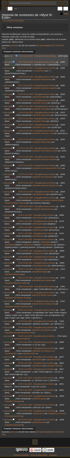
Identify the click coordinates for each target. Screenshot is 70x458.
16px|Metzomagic (39, 272)
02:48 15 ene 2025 (25, 293)
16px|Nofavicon (39, 194)
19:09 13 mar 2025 (25, 198)
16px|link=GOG (39, 121)
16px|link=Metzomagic (42, 142)
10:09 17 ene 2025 (25, 269)
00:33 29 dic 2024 (25, 420)
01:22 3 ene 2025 (25, 357)
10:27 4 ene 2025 (25, 342)
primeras (14, 46)
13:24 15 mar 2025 (25, 113)
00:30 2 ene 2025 (25, 390)
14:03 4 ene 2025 (25, 336)
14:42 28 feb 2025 (25, 263)
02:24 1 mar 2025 (25, 239)
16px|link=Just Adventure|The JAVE (47, 168)
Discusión (10, 9)
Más (15, 8)
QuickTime (40, 71)
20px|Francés (38, 230)
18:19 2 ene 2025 (25, 369)
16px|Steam (37, 366)
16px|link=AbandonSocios (43, 209)
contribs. (51, 56)
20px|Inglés (37, 224)
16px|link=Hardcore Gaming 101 (45, 186)
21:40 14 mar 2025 (25, 148)
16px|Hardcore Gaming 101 (43, 304)
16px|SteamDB (39, 97)
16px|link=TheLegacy (41, 109)
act (6, 62)
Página (4, 9)
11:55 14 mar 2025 (25, 165)
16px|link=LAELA (40, 127)
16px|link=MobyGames (42, 79)
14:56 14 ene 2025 (25, 301)
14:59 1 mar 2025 (25, 227)
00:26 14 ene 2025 (25, 310)
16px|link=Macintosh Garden (44, 159)
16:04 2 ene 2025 (25, 384)
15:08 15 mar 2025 (25, 106)
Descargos (53, 455)
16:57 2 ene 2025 (25, 378)
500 (3, 48)
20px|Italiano (38, 236)
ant (10, 56)
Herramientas (65, 9)
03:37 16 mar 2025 (25, 85)
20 (50, 46)
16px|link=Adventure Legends (44, 88)
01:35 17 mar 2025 (25, 68)
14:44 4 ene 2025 (25, 327)
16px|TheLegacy (39, 399)
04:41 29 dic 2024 (25, 411)
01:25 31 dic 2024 (25, 396)
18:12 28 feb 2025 (25, 251)
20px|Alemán (38, 218)
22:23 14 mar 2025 (25, 139)
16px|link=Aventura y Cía (43, 133)
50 (53, 46)
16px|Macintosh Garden (42, 280)
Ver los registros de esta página (13, 21)
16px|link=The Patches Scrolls (45, 151)
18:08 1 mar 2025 (25, 221)
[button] (35, 27)
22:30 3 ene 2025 (25, 348)
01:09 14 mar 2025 (25, 183)
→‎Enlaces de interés (21, 339)
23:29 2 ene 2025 (25, 363)
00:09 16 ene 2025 (25, 287)
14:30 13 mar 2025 (25, 206)
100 (57, 46)
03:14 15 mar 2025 (25, 119)
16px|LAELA (38, 413)
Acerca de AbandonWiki (39, 455)
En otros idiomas (60, 9)
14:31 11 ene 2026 (25, 56)
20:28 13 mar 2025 (25, 192)
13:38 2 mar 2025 (25, 215)
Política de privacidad (21, 455)
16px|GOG (37, 360)
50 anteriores (42, 46)
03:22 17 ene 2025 (25, 278)
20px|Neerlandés (39, 266)
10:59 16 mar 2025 (25, 77)
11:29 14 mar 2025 (25, 174)
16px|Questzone (39, 422)
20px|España (38, 259)
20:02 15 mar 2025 (25, 100)
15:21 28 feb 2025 (25, 257)
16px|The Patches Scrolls (43, 295)
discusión (43, 56)
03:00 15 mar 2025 (25, 125)
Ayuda (66, 14)
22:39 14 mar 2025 (25, 131)
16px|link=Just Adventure (43, 177)
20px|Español (38, 253)
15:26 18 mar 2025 (25, 62)
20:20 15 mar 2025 (25, 94)
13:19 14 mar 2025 (25, 157)
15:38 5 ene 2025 (25, 321)
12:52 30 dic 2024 (25, 405)
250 (61, 46)
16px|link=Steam (39, 103)
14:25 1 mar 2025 (25, 233)
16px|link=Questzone (41, 115)
